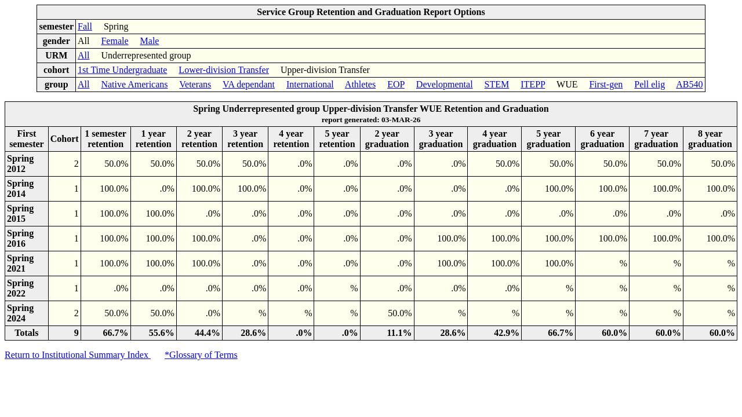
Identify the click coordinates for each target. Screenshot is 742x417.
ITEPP (533, 84)
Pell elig (649, 84)
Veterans (195, 84)
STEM (497, 84)
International (310, 84)
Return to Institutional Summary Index (78, 355)
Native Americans (134, 84)
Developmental (444, 84)
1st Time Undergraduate (122, 70)
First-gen (606, 84)
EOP (396, 84)
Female (114, 41)
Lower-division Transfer (224, 70)
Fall (85, 26)
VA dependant (249, 84)
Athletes (360, 84)
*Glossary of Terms (201, 355)
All (83, 55)
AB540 (689, 84)
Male (149, 41)
